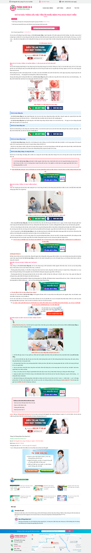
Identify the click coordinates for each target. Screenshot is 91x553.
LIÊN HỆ (68, 8)
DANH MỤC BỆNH (48, 8)
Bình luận (13, 506)
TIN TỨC (76, 8)
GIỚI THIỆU (60, 8)
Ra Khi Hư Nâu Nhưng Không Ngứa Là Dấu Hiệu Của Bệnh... (49, 487)
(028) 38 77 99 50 (19, 443)
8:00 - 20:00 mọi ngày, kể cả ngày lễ (27, 445)
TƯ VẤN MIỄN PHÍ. (27, 32)
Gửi (69, 531)
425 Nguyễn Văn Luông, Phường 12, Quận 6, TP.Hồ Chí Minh (28, 441)
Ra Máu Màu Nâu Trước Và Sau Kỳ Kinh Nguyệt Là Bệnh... (50, 497)
